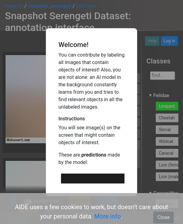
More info (107, 216)
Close (163, 217)
